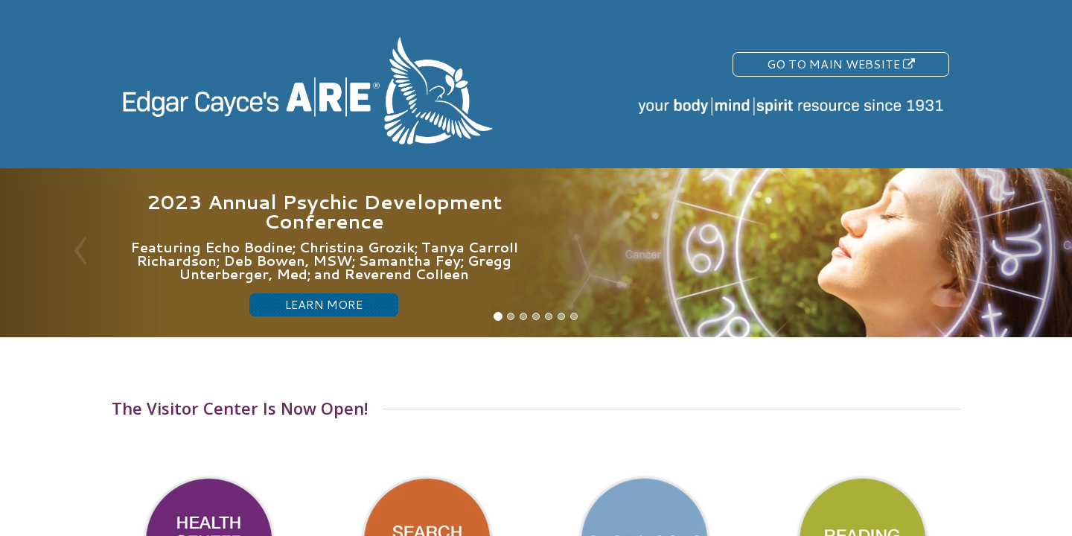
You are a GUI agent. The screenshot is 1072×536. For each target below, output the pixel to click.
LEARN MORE (324, 304)
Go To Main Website (841, 63)
